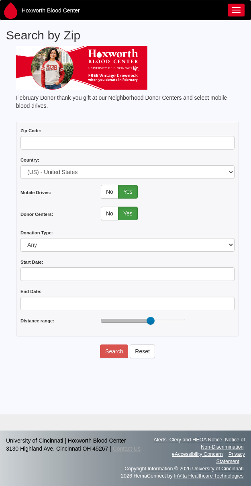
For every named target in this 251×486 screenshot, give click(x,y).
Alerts (160, 440)
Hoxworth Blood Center (51, 10)
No (109, 192)
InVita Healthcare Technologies (208, 476)
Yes (128, 192)
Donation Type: (36, 232)
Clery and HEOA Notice (195, 440)
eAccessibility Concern (197, 454)
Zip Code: (30, 130)
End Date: (30, 291)
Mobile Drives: (35, 192)
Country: (29, 160)
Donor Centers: (36, 214)
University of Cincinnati (217, 469)
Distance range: (37, 320)
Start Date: (31, 262)
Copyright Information (148, 469)
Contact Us (127, 448)
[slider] (151, 321)
